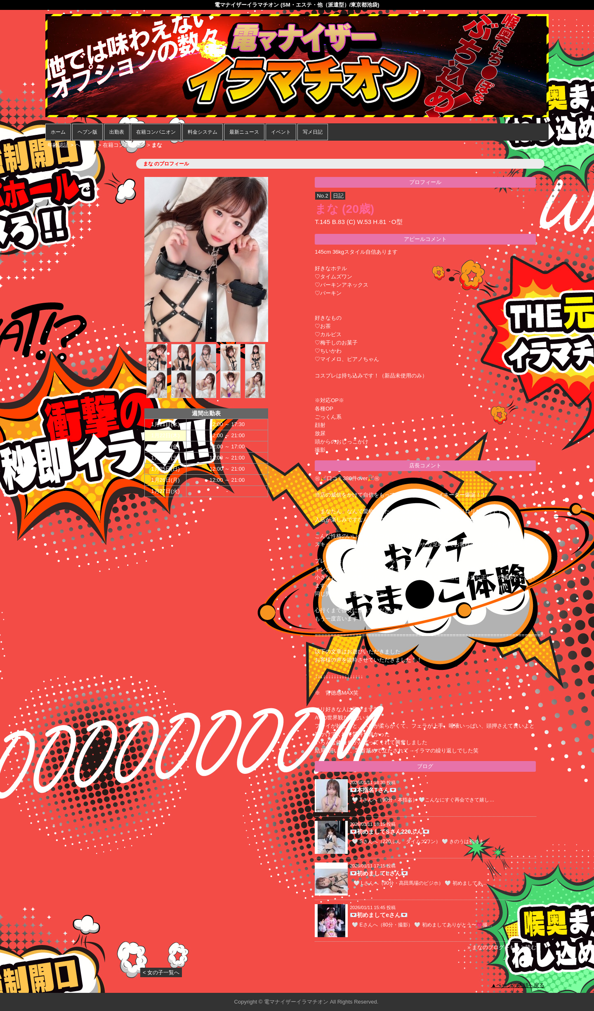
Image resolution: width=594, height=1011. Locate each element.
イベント (281, 132)
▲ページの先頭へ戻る (517, 985)
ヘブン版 (87, 132)
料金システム (202, 132)
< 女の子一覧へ (161, 972)
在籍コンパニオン (156, 132)
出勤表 (116, 132)
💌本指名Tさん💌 (373, 790)
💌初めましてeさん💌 (379, 915)
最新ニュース (244, 132)
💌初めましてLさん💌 (379, 873)
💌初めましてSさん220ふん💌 (389, 831)
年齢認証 (58, 145)
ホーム (58, 132)
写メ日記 (313, 132)
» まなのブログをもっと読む (501, 947)
